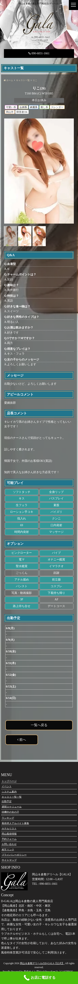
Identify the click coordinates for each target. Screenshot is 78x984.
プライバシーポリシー (14, 854)
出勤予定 (7, 801)
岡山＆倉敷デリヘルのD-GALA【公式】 (42, 963)
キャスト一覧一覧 (12, 796)
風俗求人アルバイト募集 (15, 823)
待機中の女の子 (10, 811)
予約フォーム (9, 839)
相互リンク (8, 849)
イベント (7, 786)
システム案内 (9, 791)
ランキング (8, 817)
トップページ (9, 781)
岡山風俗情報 (9, 833)
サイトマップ (9, 859)
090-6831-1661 (39, 53)
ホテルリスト (9, 828)
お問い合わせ (9, 844)
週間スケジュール (12, 806)
